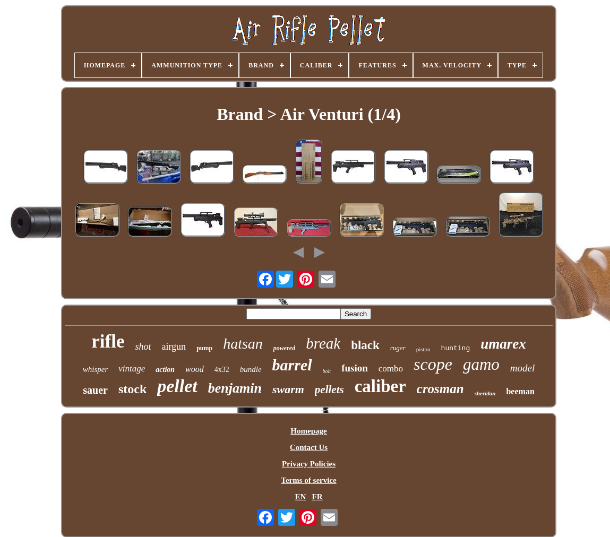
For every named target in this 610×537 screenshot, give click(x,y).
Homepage (308, 431)
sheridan (485, 393)
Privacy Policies (309, 464)
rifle (107, 341)
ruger (398, 348)
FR (317, 496)
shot (143, 346)
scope (433, 364)
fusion (354, 368)
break (323, 343)
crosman (440, 389)
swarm (288, 389)
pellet (177, 386)
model (522, 368)
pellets (329, 389)
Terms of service (308, 480)
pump (204, 348)
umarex (503, 344)
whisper (95, 369)
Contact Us (309, 447)
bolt (327, 371)
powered (284, 348)
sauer (95, 390)
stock (132, 389)
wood (194, 369)
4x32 (221, 370)
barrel (292, 365)
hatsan (243, 343)
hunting (455, 348)
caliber (380, 386)
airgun (173, 346)
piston (423, 349)
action (165, 370)
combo (391, 368)
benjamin (235, 388)
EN (300, 496)
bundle (251, 369)
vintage (131, 368)
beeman (520, 391)
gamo (481, 364)
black (365, 345)
